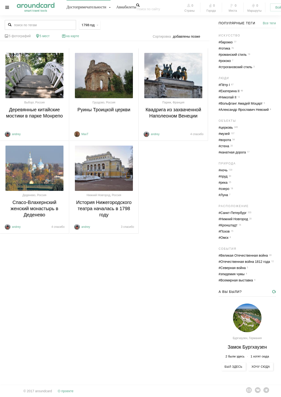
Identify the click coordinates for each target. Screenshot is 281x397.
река (224, 182)
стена (224, 146)
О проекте (65, 391)
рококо (225, 60)
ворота (225, 140)
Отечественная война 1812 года (245, 261)
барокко (226, 42)
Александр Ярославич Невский (244, 109)
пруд (224, 176)
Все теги (269, 23)
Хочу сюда (261, 366)
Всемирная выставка (236, 280)
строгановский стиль (236, 67)
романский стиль (233, 54)
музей (225, 133)
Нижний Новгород (234, 219)
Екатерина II (229, 91)
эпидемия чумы (232, 274)
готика (225, 48)
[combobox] (188, 36)
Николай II (228, 97)
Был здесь (233, 366)
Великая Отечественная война (244, 255)
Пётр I (225, 85)
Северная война (233, 268)
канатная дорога (233, 152)
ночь (224, 170)
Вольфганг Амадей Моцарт (241, 103)
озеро (224, 188)
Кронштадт (228, 225)
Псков (225, 231)
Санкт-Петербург (233, 212)
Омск (224, 237)
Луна (224, 195)
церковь (226, 127)
